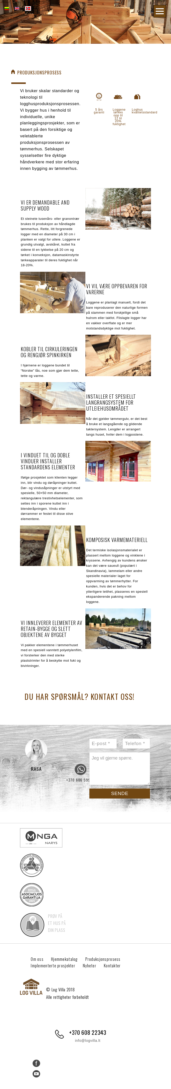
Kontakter (117, 966)
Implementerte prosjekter (55, 966)
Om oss (37, 959)
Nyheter (93, 966)
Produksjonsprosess (106, 959)
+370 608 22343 (87, 1032)
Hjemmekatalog (66, 959)
